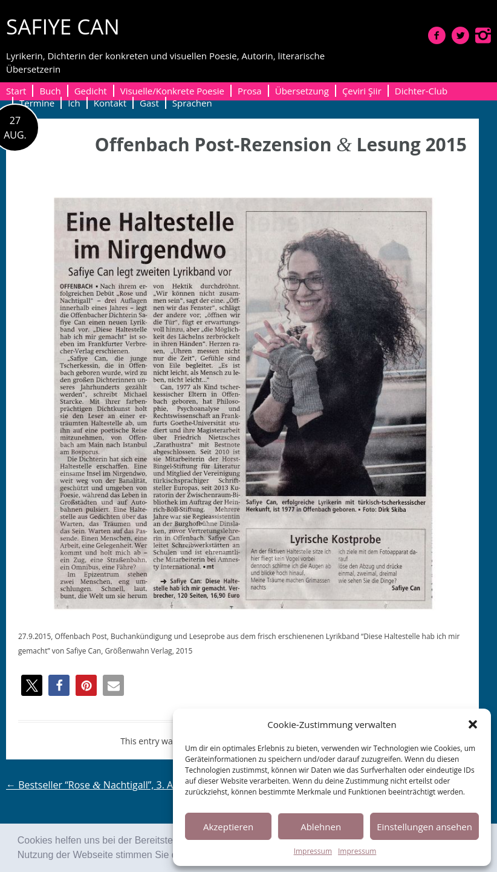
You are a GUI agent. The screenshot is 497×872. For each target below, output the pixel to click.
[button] (473, 724)
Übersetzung (302, 91)
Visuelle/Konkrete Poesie (172, 91)
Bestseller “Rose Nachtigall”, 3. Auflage (103, 785)
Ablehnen (320, 827)
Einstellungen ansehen (424, 827)
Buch (49, 91)
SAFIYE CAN (63, 26)
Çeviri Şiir (362, 91)
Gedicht (90, 91)
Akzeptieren (228, 827)
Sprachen (192, 103)
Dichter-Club (421, 91)
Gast (149, 103)
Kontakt (110, 103)
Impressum (313, 851)
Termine (36, 103)
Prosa (250, 91)
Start (16, 91)
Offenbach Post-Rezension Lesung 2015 (281, 144)
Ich (74, 103)
